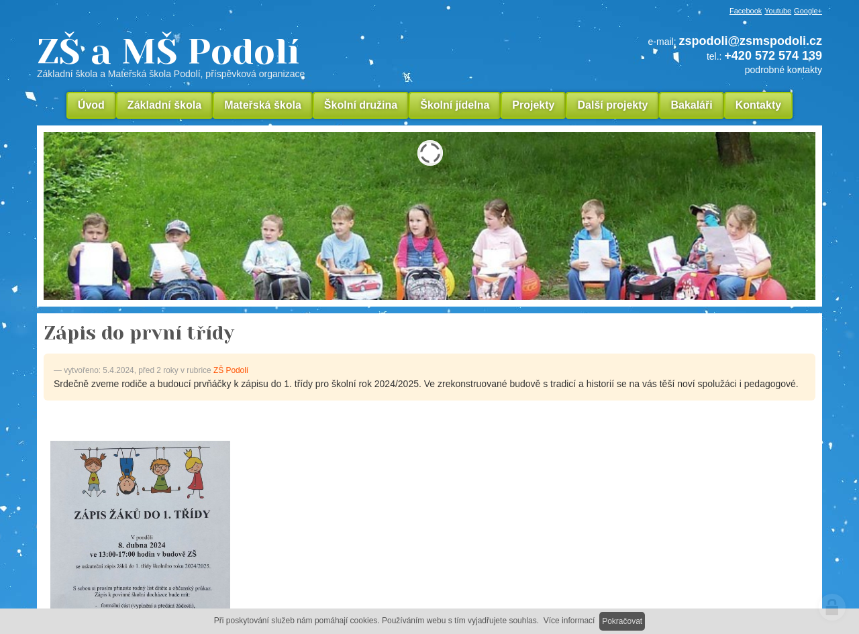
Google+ (808, 11)
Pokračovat (622, 621)
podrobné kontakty (783, 69)
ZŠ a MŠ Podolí (262, 56)
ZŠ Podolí (230, 370)
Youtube (777, 11)
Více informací (569, 620)
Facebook (745, 11)
